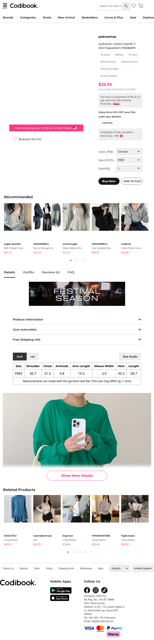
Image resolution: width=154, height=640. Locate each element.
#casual (105, 54)
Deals (47, 17)
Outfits (28, 272)
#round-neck (108, 61)
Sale (133, 17)
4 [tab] (86, 552)
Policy (49, 568)
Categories (28, 17)
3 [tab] (83, 260)
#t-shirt (133, 54)
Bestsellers (90, 17)
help (100, 568)
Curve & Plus (113, 17)
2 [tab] (77, 260)
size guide (130, 356)
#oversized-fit (129, 61)
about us (8, 568)
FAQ (71, 272)
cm (32, 356)
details (9, 272)
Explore (148, 17)
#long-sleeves (109, 76)
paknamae (107, 37)
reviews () (51, 272)
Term (37, 568)
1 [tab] (71, 260)
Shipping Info (66, 568)
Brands (8, 17)
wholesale (86, 568)
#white (119, 54)
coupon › (108, 123)
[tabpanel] (18, 229)
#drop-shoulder (110, 68)
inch (20, 356)
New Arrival (66, 17)
